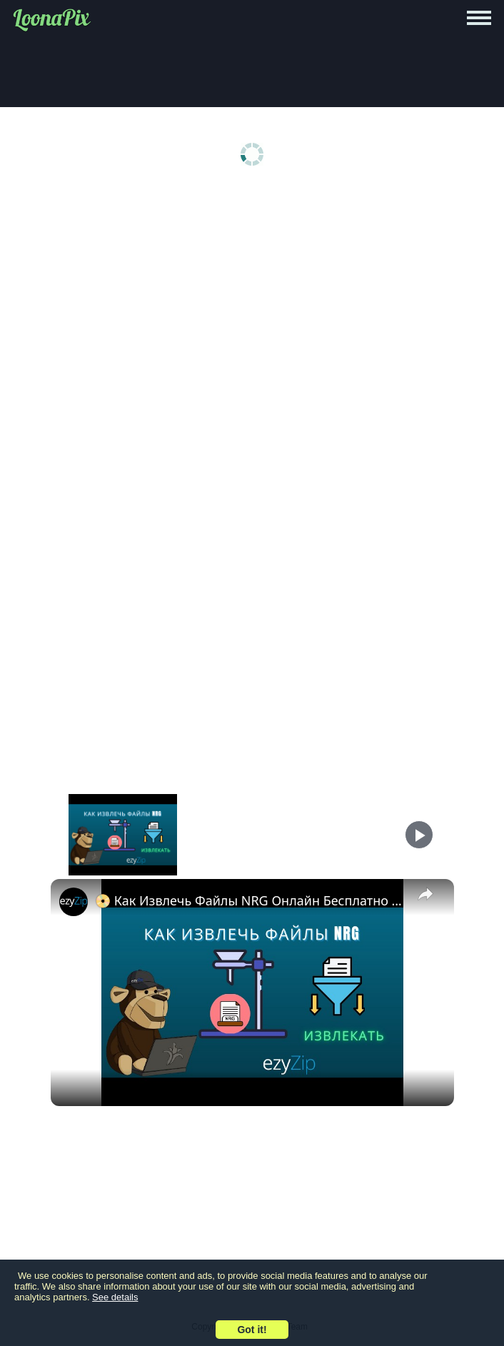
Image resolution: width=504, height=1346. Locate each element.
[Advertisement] (252, 301)
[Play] (419, 834)
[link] (73, 902)
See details (115, 1297)
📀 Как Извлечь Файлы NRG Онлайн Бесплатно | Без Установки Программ (250, 900)
